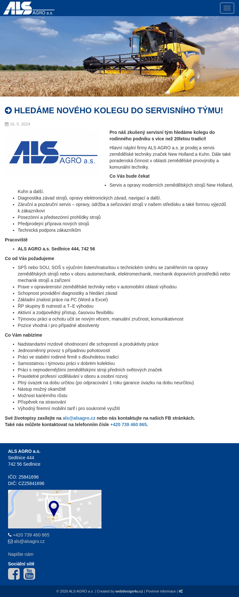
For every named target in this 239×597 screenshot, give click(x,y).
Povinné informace (161, 591)
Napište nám (20, 554)
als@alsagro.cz (29, 541)
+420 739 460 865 (128, 424)
